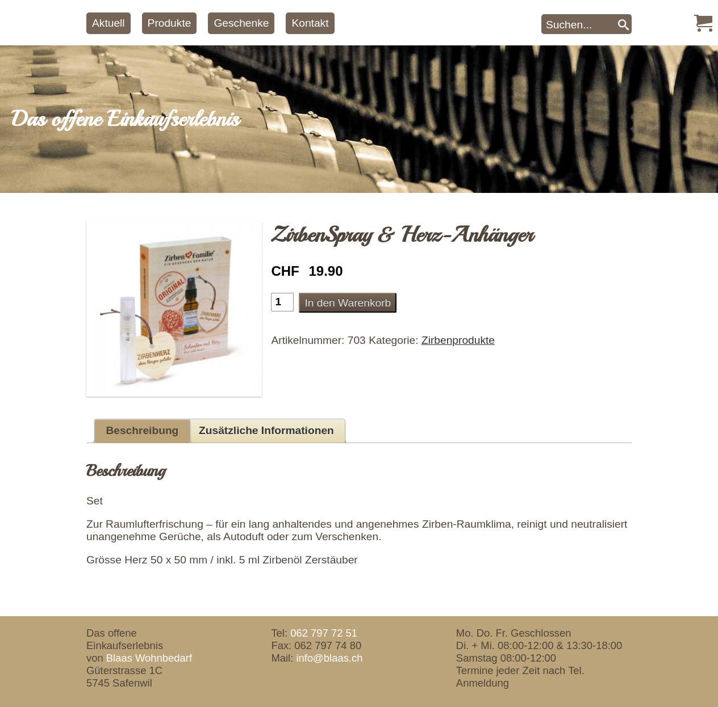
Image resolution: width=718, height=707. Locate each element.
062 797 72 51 (323, 633)
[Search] (623, 24)
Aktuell (108, 23)
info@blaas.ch (329, 658)
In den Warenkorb (347, 303)
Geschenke (241, 23)
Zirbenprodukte (458, 340)
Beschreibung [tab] (142, 430)
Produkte (169, 23)
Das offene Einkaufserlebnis (125, 119)
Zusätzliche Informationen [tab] (266, 430)
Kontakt (309, 23)
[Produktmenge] (282, 302)
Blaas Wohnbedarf (149, 658)
